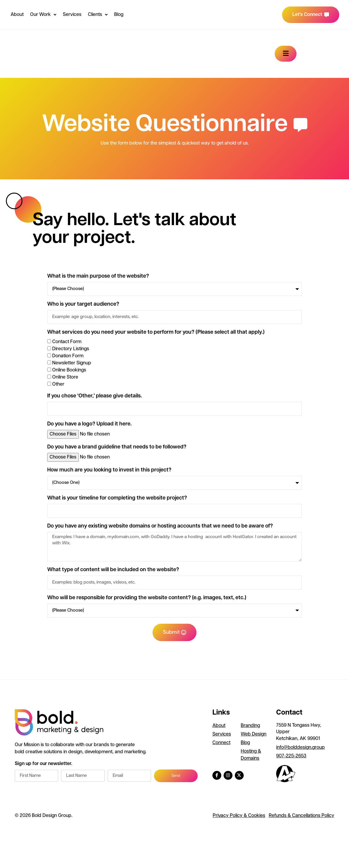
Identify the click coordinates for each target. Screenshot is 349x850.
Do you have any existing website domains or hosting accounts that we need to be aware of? (160, 526)
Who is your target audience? (83, 304)
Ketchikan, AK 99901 (298, 739)
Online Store (65, 377)
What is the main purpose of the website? (98, 276)
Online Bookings (69, 370)
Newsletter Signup (71, 363)
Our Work (43, 14)
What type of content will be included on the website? (113, 571)
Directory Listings (70, 349)
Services (72, 14)
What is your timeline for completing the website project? (117, 498)
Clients (98, 14)
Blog (118, 14)
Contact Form (66, 342)
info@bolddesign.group (300, 748)
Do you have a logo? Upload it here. (89, 424)
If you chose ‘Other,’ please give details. (94, 396)
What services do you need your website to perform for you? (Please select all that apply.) (156, 332)
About (17, 14)
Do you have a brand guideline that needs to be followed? (116, 447)
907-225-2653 (291, 757)
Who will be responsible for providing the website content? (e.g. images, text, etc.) (146, 599)
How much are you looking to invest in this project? (109, 470)
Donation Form (67, 356)
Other (58, 384)
